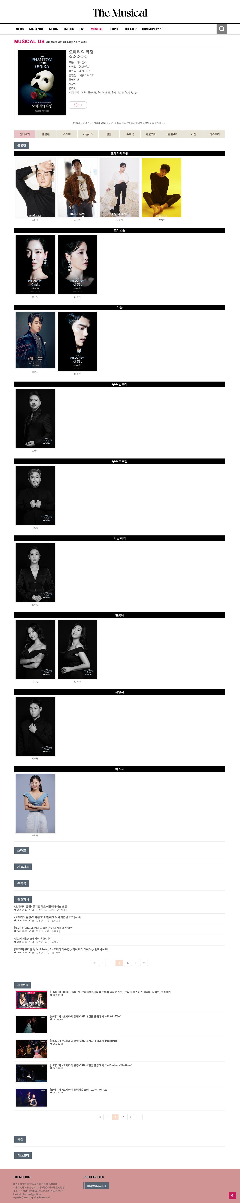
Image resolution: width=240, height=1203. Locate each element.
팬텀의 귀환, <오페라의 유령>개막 (32, 938)
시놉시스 (88, 134)
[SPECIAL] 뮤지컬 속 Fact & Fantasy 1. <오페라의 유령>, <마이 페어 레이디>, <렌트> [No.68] (61, 949)
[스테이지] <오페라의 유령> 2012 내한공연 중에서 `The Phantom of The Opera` (91, 1065)
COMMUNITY (152, 29)
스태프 (67, 134)
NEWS (20, 29)
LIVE (82, 29)
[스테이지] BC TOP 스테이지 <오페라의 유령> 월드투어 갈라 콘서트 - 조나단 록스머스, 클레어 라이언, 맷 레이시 (110, 992)
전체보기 (25, 134)
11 (111, 963)
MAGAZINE (36, 29)
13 (128, 963)
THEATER (130, 29)
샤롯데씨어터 (87, 75)
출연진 (46, 134)
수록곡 (130, 134)
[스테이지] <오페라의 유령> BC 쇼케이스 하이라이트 (78, 1089)
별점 (109, 134)
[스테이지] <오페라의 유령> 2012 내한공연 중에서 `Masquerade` (84, 1040)
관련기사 (151, 134)
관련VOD (172, 134)
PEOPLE (114, 29)
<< (94, 963)
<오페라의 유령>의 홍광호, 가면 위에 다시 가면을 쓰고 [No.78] (47, 917)
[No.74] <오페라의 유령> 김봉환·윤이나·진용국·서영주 (43, 927)
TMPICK (68, 29)
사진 (193, 134)
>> (144, 963)
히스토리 (214, 134)
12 (119, 963)
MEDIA (53, 29)
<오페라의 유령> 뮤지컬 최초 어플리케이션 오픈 (40, 906)
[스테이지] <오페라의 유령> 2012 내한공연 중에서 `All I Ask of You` (85, 1016)
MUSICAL (97, 29)
